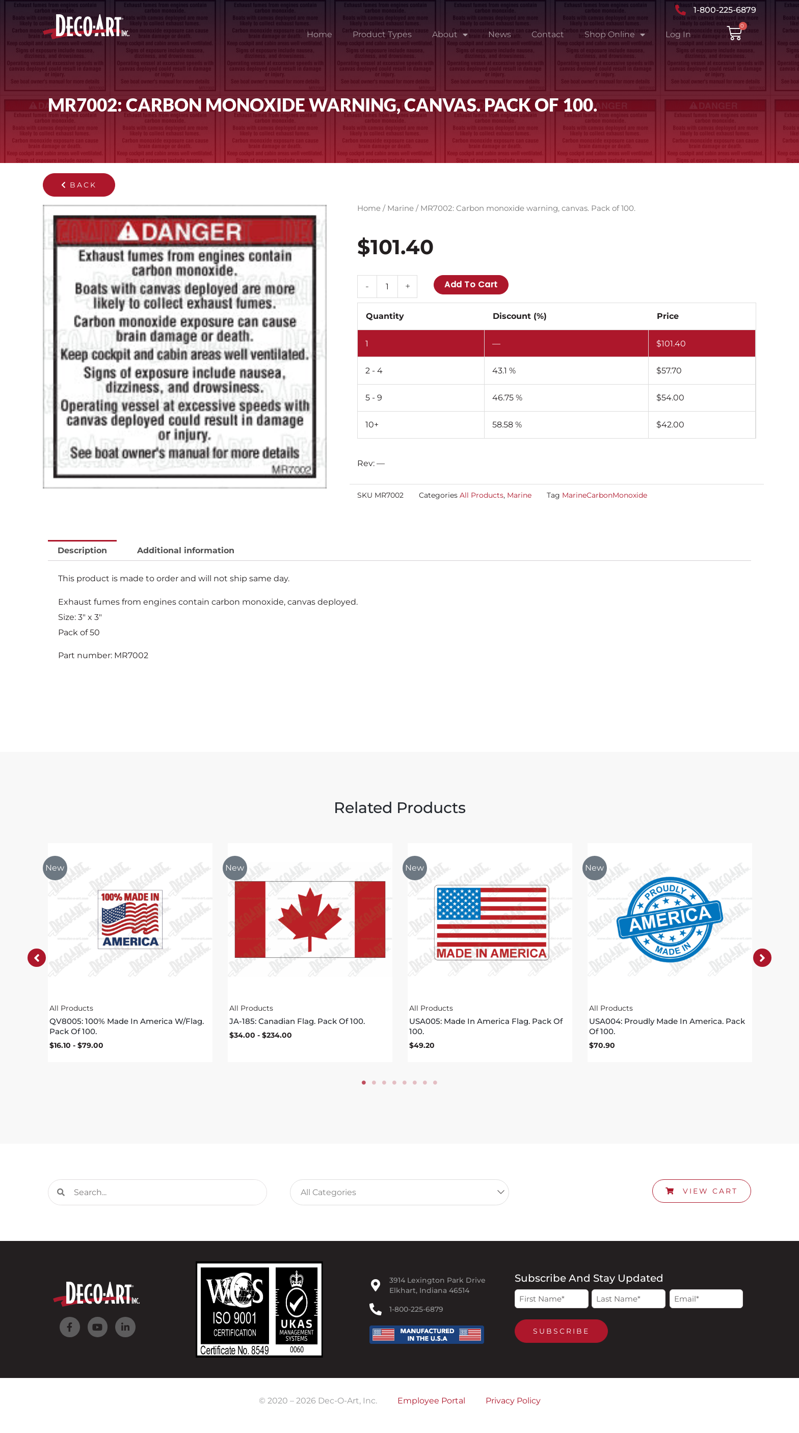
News (499, 34)
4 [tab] (394, 1083)
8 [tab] (435, 1083)
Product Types (382, 34)
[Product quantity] (387, 286)
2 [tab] (374, 1083)
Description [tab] (82, 550)
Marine (400, 208)
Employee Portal (431, 1402)
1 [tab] (364, 1083)
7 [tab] (425, 1083)
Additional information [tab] (185, 550)
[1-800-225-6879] (375, 1310)
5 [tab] (405, 1083)
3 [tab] (384, 1083)
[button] (79, 185)
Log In (678, 34)
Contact (547, 34)
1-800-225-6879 (416, 1310)
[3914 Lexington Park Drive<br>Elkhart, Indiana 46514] (375, 1286)
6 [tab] (415, 1083)
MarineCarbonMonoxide (604, 495)
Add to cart (471, 284)
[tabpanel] (130, 953)
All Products (481, 495)
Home (319, 34)
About (450, 34)
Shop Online (614, 34)
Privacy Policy (513, 1402)
